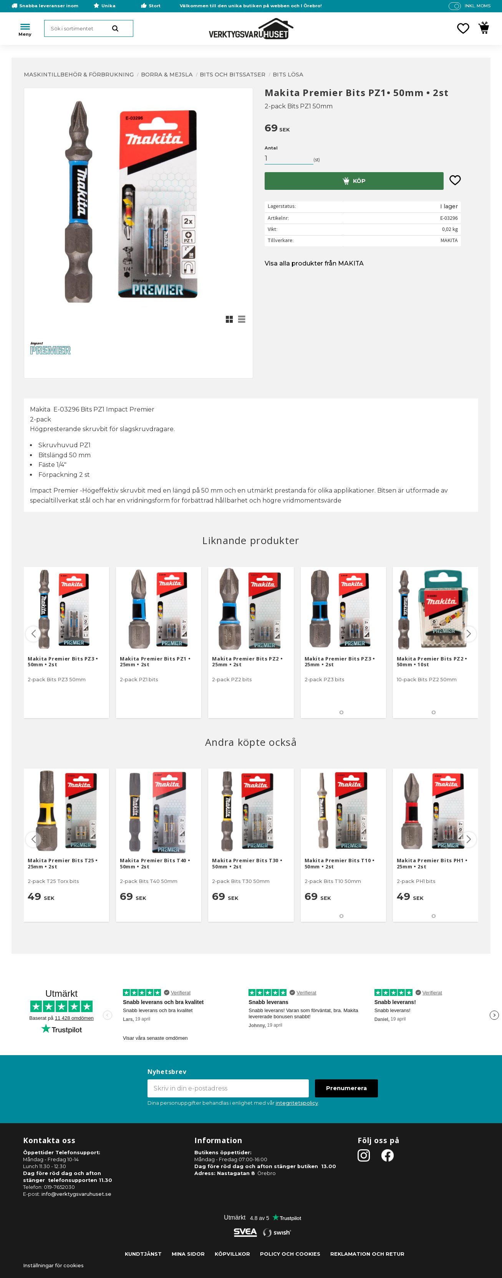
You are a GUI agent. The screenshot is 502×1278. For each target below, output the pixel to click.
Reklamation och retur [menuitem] (367, 1254)
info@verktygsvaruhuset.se (76, 1194)
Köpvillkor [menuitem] (232, 1254)
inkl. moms (477, 5)
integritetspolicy (297, 1103)
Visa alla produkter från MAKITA (314, 263)
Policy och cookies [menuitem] (290, 1254)
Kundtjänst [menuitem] (143, 1254)
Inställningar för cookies (53, 1265)
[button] (463, 28)
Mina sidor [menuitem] (188, 1254)
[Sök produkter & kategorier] (88, 28)
